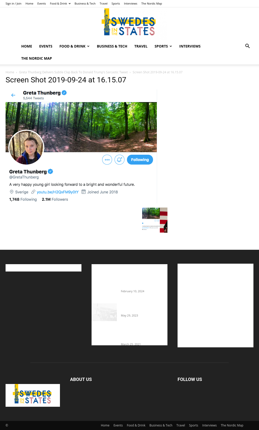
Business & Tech (85, 3)
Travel (103, 3)
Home (29, 3)
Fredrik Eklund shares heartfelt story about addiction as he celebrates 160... (141, 334)
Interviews (130, 3)
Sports (116, 3)
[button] (247, 46)
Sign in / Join (13, 3)
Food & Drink (60, 3)
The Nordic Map (151, 3)
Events (41, 3)
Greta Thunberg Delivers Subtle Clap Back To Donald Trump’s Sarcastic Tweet (73, 72)
